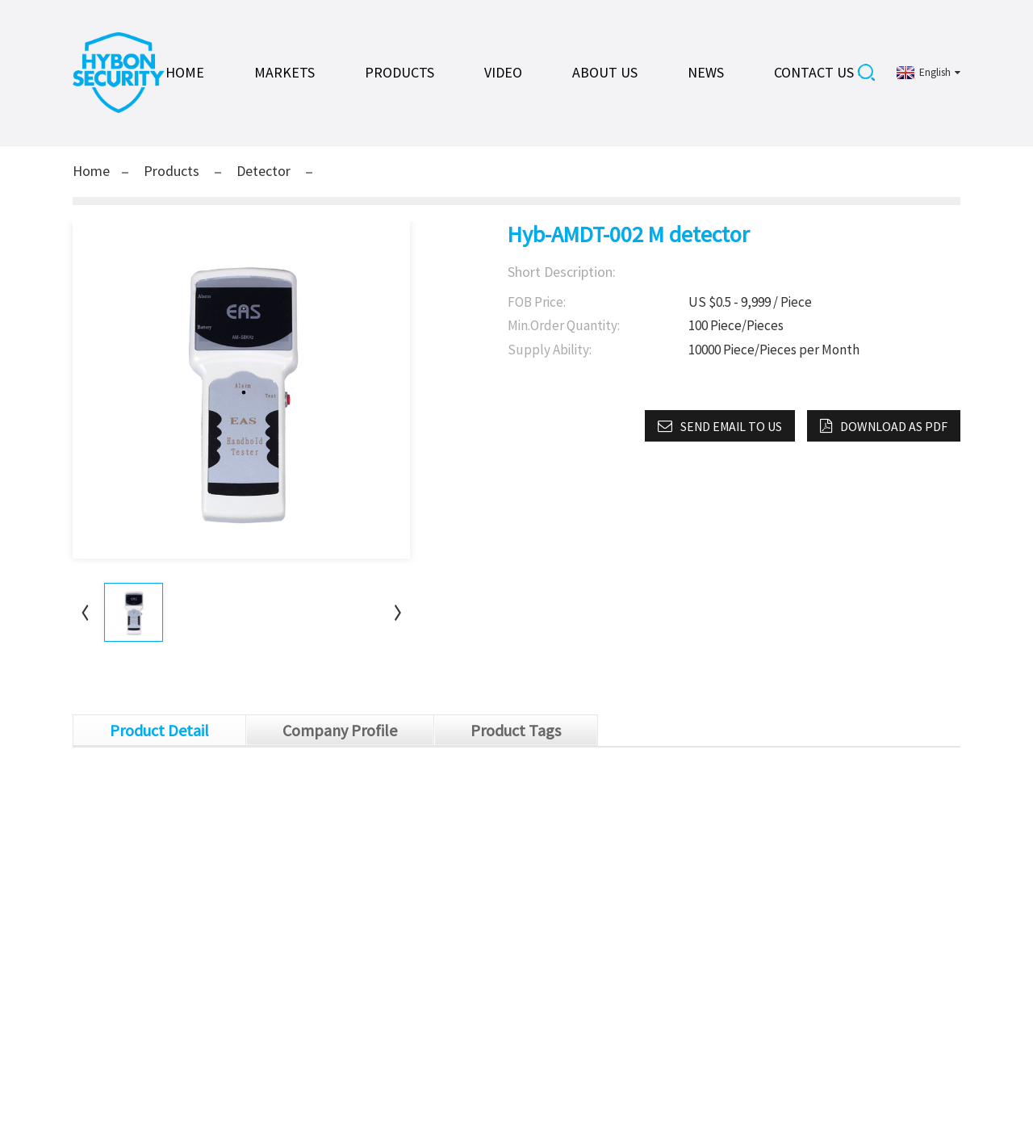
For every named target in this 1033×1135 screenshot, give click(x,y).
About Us (605, 72)
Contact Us (814, 72)
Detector (263, 170)
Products (399, 72)
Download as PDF (893, 426)
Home (184, 72)
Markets (284, 72)
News (706, 72)
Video (503, 72)
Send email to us (731, 426)
